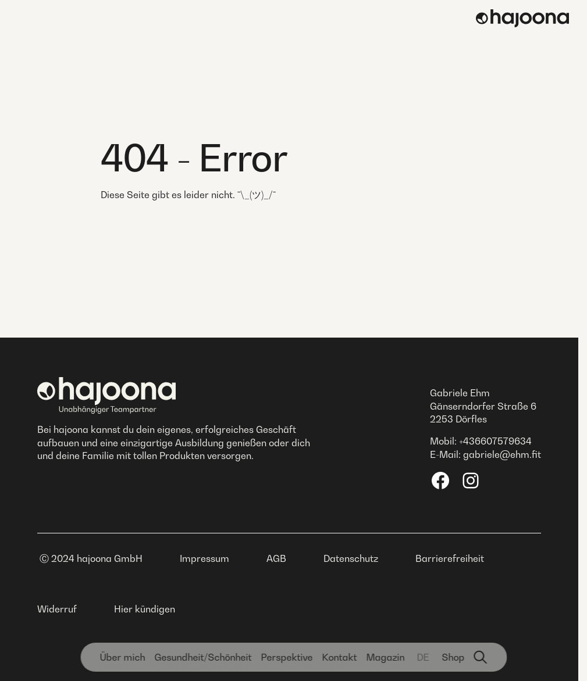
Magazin (385, 657)
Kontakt (339, 657)
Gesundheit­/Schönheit (202, 657)
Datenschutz (350, 558)
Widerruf (57, 609)
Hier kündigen (144, 609)
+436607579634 (495, 441)
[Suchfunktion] (481, 657)
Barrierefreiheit (449, 558)
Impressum (204, 558)
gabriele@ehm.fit (502, 454)
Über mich (122, 657)
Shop (453, 657)
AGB (276, 558)
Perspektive (286, 657)
